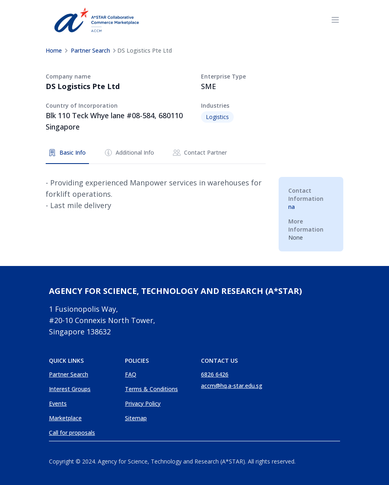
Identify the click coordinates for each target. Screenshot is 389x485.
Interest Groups (70, 389)
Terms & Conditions (151, 389)
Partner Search (90, 50)
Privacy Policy (143, 403)
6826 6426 (214, 374)
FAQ (130, 374)
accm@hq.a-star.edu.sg (231, 385)
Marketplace (65, 418)
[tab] (67, 153)
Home (54, 50)
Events (58, 403)
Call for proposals (72, 432)
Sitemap (136, 418)
